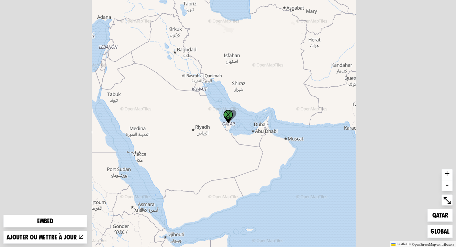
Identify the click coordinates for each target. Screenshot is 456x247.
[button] (228, 117)
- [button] (447, 185)
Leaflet (399, 244)
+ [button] (447, 174)
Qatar (442, 214)
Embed (45, 221)
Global (441, 230)
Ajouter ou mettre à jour (45, 237)
